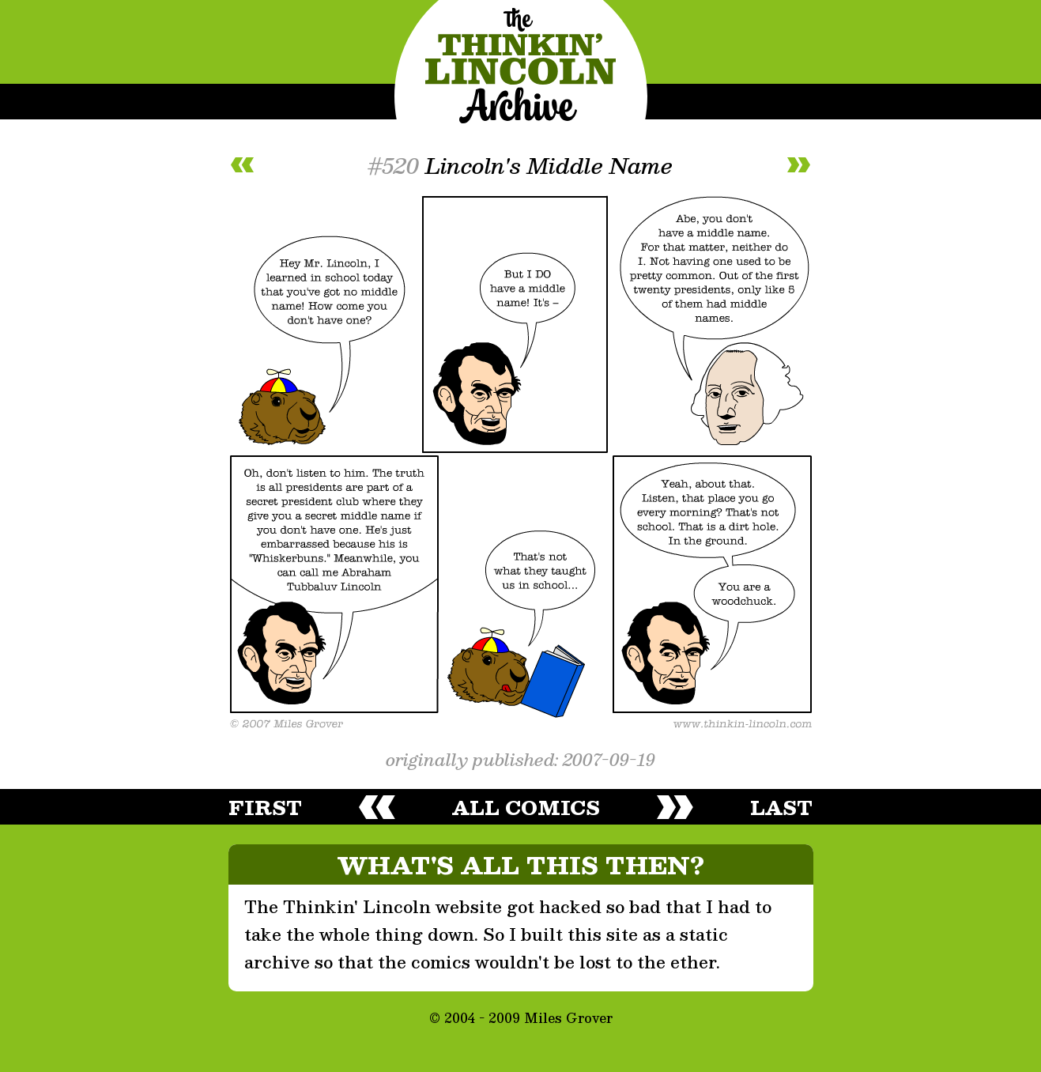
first (265, 807)
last (781, 807)
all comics (526, 807)
